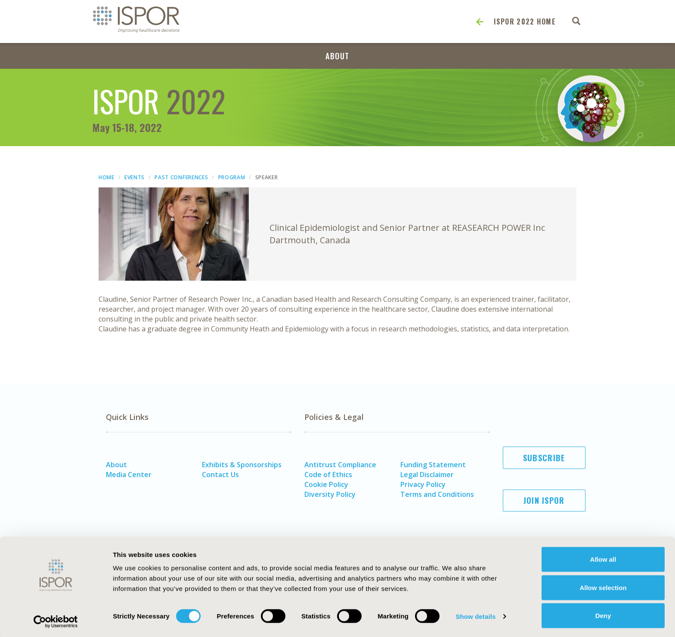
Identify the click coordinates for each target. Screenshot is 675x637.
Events (134, 177)
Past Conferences (181, 177)
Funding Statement (433, 464)
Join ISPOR (544, 500)
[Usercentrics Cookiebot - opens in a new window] (55, 620)
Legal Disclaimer (427, 474)
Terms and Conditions (437, 494)
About (337, 55)
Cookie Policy (326, 484)
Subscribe (544, 457)
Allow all (603, 557)
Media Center (129, 474)
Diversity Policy (330, 494)
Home (107, 177)
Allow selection (602, 586)
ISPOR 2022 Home (525, 21)
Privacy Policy (423, 484)
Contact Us (220, 474)
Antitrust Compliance (340, 464)
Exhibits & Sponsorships (242, 464)
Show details (475, 615)
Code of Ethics (328, 474)
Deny (603, 614)
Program (231, 177)
